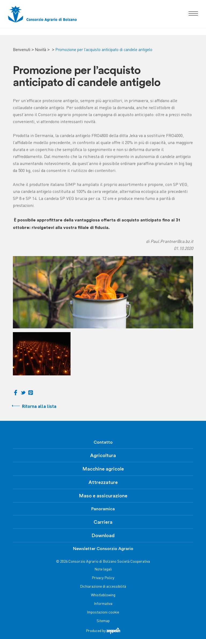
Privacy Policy (103, 578)
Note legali (103, 569)
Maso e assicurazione (103, 495)
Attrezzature (103, 482)
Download (103, 535)
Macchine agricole (103, 468)
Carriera (103, 522)
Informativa (103, 604)
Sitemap (103, 621)
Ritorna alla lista (39, 407)
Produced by (103, 631)
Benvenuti (21, 50)
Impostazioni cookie (103, 612)
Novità (40, 50)
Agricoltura (103, 455)
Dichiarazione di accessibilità (103, 586)
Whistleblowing (103, 595)
